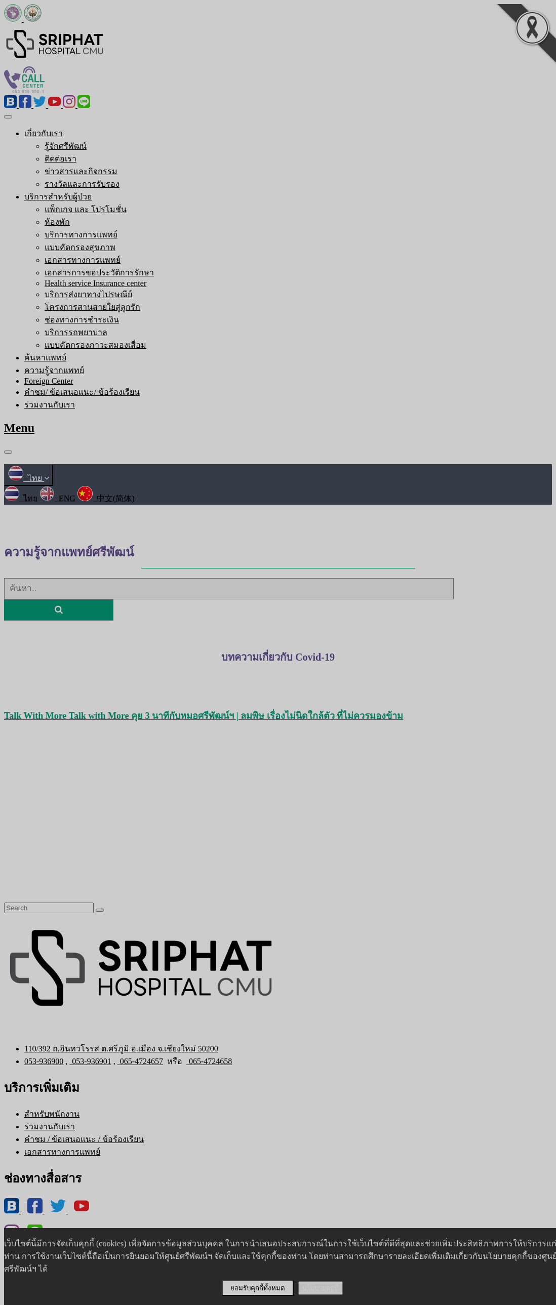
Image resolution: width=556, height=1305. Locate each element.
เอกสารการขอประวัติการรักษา (99, 272)
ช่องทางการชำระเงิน (82, 319)
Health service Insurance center (95, 283)
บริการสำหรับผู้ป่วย (58, 196)
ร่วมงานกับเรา (49, 404)
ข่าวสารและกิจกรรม (81, 171)
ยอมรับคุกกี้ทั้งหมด (257, 1288)
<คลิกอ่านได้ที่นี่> (278, 673)
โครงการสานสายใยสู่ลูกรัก (92, 307)
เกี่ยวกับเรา (43, 133)
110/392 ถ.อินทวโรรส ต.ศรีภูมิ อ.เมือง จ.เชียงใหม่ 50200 (121, 1048)
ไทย (28, 478)
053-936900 (43, 1061)
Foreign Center (48, 381)
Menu (19, 427)
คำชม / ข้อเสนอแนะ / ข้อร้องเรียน (84, 1139)
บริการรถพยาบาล (76, 332)
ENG (57, 498)
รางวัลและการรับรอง (82, 184)
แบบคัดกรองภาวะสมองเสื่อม (95, 345)
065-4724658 (209, 1061)
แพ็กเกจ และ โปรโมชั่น (86, 209)
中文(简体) (106, 498)
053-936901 (90, 1061)
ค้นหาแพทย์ (45, 357)
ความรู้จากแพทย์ (54, 370)
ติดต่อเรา (60, 158)
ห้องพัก (57, 222)
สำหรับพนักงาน (52, 1114)
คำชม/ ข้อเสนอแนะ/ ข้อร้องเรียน (82, 392)
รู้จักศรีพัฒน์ (66, 146)
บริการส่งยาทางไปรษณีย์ (88, 294)
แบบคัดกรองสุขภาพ (80, 247)
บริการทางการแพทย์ (81, 234)
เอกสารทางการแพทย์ (83, 260)
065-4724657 (140, 1061)
